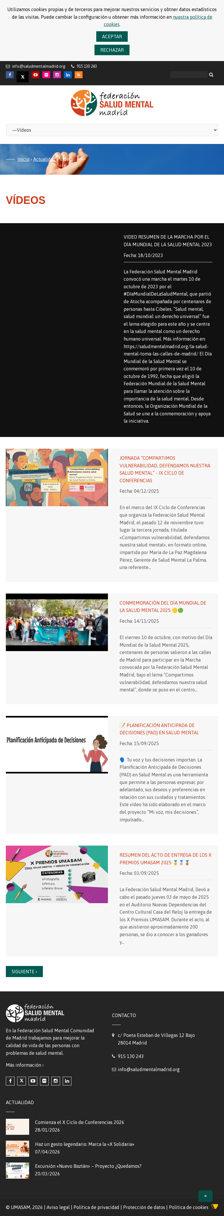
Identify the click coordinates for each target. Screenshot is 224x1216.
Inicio (23, 159)
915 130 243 (131, 1056)
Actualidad (44, 159)
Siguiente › (24, 971)
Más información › (25, 1065)
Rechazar (112, 50)
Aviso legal (58, 1207)
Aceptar (112, 36)
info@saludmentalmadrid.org (38, 66)
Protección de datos (144, 1207)
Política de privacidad (96, 1207)
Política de (189, 1207)
